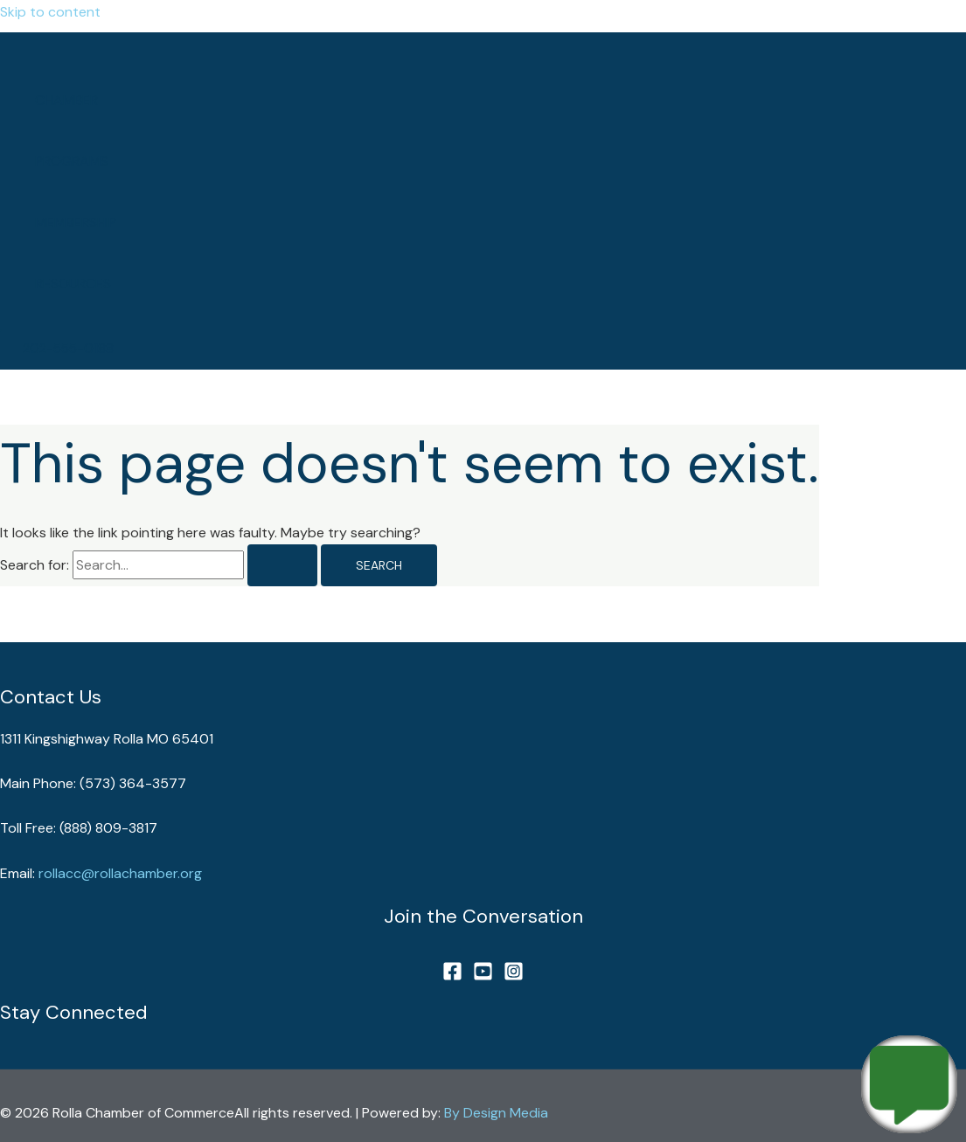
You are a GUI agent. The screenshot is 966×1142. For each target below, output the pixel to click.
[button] (68, 349)
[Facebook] (452, 976)
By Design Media (496, 1113)
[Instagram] (514, 976)
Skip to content (50, 12)
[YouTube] (483, 976)
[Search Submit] (282, 565)
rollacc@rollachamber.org (120, 873)
